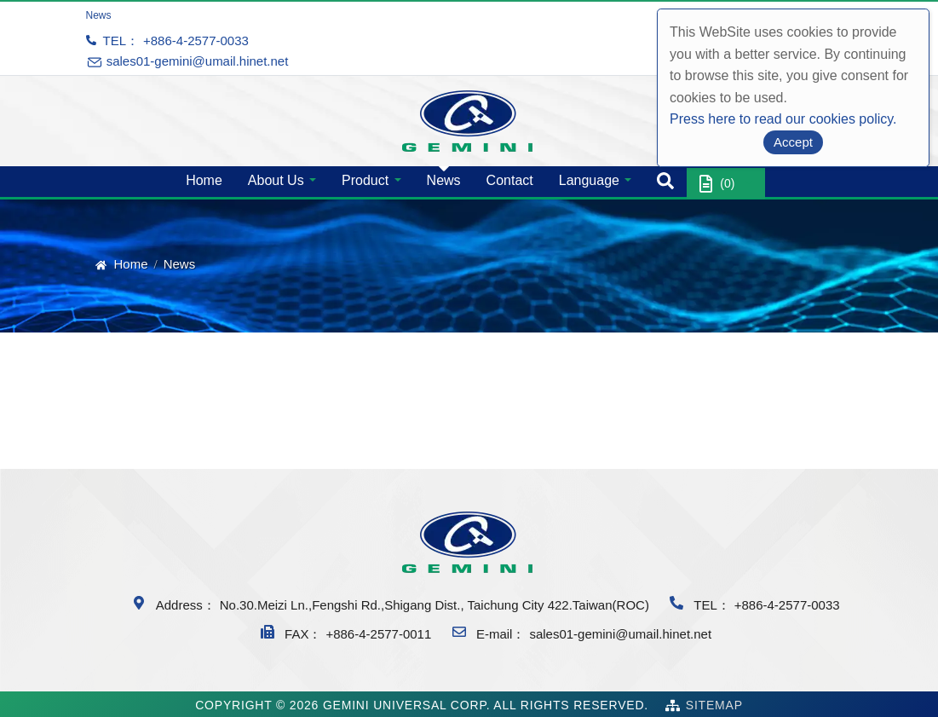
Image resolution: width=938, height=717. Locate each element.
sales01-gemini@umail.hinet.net (620, 634)
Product (365, 180)
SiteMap (714, 705)
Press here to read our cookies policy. (783, 119)
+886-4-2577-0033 (196, 40)
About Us (276, 180)
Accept (793, 142)
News (444, 180)
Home (204, 180)
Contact (509, 180)
